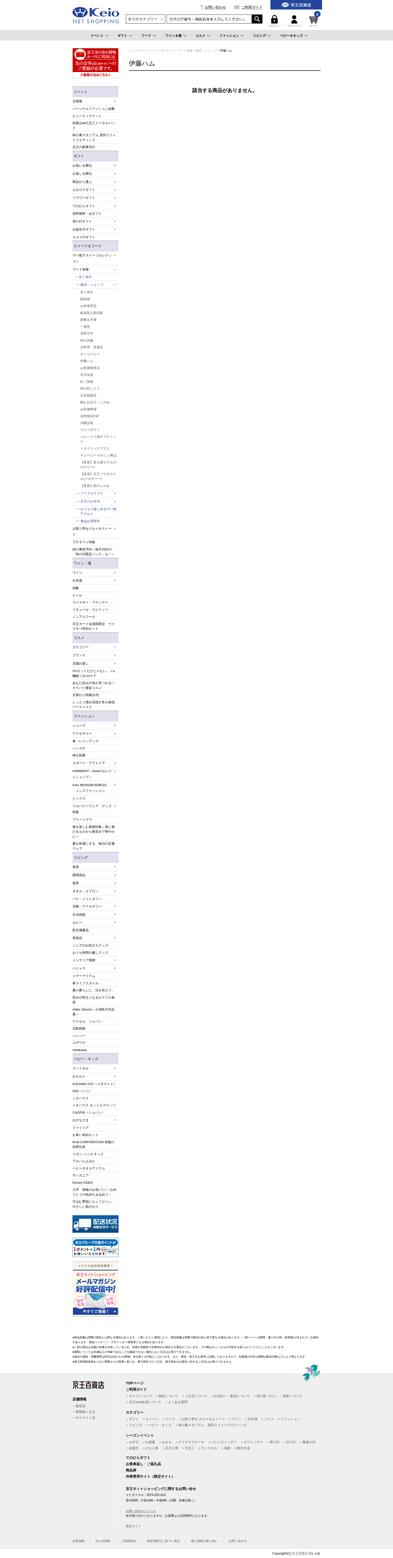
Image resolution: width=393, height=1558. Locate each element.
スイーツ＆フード (88, 246)
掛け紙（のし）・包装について (279, 1396)
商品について (168, 1396)
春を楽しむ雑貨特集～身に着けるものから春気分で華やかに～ (93, 831)
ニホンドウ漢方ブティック (98, 439)
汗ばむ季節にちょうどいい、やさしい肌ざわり (93, 1204)
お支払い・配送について (232, 1396)
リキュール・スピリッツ (90, 609)
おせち (167, 1442)
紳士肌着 (78, 755)
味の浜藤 (86, 340)
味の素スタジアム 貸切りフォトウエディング (94, 137)
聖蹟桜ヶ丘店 (85, 1412)
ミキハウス (80, 1098)
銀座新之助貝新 (91, 313)
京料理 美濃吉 (91, 347)
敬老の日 (309, 1442)
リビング (259, 36)
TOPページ (135, 1383)
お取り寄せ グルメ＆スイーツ (203, 1419)
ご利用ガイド (251, 7)
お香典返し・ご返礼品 (143, 1464)
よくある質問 (177, 1402)
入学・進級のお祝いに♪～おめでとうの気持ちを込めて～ (94, 1192)
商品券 (131, 1470)
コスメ (200, 36)
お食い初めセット (85, 1135)
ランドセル (209, 1448)
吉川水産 (86, 375)
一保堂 (85, 327)
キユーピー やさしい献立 (98, 455)
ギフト (122, 36)
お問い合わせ (215, 7)
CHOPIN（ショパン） (88, 1112)
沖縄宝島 (86, 423)
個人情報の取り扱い (204, 1541)
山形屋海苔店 (90, 368)
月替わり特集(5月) (85, 695)
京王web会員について (145, 1402)
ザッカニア (80, 1175)
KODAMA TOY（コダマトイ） (94, 1084)
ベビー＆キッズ (291, 36)
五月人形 (171, 1448)
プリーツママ (82, 819)
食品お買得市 (90, 521)
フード (146, 36)
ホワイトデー (253, 1442)
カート (314, 21)
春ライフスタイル (85, 983)
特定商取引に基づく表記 (163, 1541)
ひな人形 (151, 1448)
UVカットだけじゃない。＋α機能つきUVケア (93, 673)
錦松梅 (85, 299)
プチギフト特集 (83, 542)
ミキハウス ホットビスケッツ (94, 1105)
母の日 (274, 1442)
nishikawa (79, 1050)
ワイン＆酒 (173, 36)
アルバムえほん (83, 1161)
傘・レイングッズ (85, 741)
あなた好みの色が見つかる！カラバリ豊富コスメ (93, 685)
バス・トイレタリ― (87, 899)
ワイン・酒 (82, 563)
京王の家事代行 (83, 147)
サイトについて (140, 1396)
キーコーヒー (90, 354)
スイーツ (151, 1419)
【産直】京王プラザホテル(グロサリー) (98, 476)
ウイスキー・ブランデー (90, 602)
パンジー (78, 1036)
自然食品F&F (90, 416)
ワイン (236, 1419)
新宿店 (80, 1406)
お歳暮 (150, 1442)
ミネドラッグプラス (95, 448)
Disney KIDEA (82, 1182)
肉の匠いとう (90, 388)
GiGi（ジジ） (82, 1091)
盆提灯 (134, 1448)
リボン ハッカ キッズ (88, 1154)
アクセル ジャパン (87, 1021)
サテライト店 (85, 1418)
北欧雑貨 (78, 1028)
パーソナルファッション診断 (93, 109)
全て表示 (85, 277)
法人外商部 (102, 1541)
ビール (77, 595)
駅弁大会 (243, 1448)
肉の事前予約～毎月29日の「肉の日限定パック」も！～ (93, 551)
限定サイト (133, 1526)
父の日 (291, 1442)
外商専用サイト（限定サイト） (150, 1476)
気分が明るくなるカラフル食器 (93, 1000)
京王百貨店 (300, 1553)
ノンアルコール (83, 616)
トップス (78, 798)
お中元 (134, 1442)
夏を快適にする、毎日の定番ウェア (93, 846)
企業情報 (78, 1541)
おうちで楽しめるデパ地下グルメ (98, 511)
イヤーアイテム (83, 976)
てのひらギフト (138, 1458)
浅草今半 (86, 333)
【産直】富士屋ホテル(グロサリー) (98, 464)
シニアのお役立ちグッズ (90, 945)
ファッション (229, 36)
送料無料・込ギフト (87, 213)
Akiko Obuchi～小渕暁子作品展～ (93, 1012)
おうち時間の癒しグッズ (90, 953)
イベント (97, 36)
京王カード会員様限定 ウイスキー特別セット (93, 626)
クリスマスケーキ (191, 1442)
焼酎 (75, 588)
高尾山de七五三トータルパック (93, 125)
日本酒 (252, 1419)
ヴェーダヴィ (90, 430)
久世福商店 (88, 395)
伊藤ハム (86, 361)
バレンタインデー (224, 1442)
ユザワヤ (78, 1043)
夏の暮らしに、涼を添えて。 (93, 990)
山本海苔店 (88, 306)
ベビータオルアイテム (88, 1168)
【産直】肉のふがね (95, 486)
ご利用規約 (128, 1541)
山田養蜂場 (88, 409)
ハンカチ (78, 748)
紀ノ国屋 (86, 382)
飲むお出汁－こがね (95, 402)
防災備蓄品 (80, 930)
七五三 (189, 1448)
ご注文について (196, 1396)
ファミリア (80, 1128)
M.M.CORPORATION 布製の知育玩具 (93, 1144)
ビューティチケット (87, 116)
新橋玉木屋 (88, 320)
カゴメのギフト (83, 237)
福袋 (227, 1448)
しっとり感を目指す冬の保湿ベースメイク (93, 704)
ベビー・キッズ (86, 1059)
